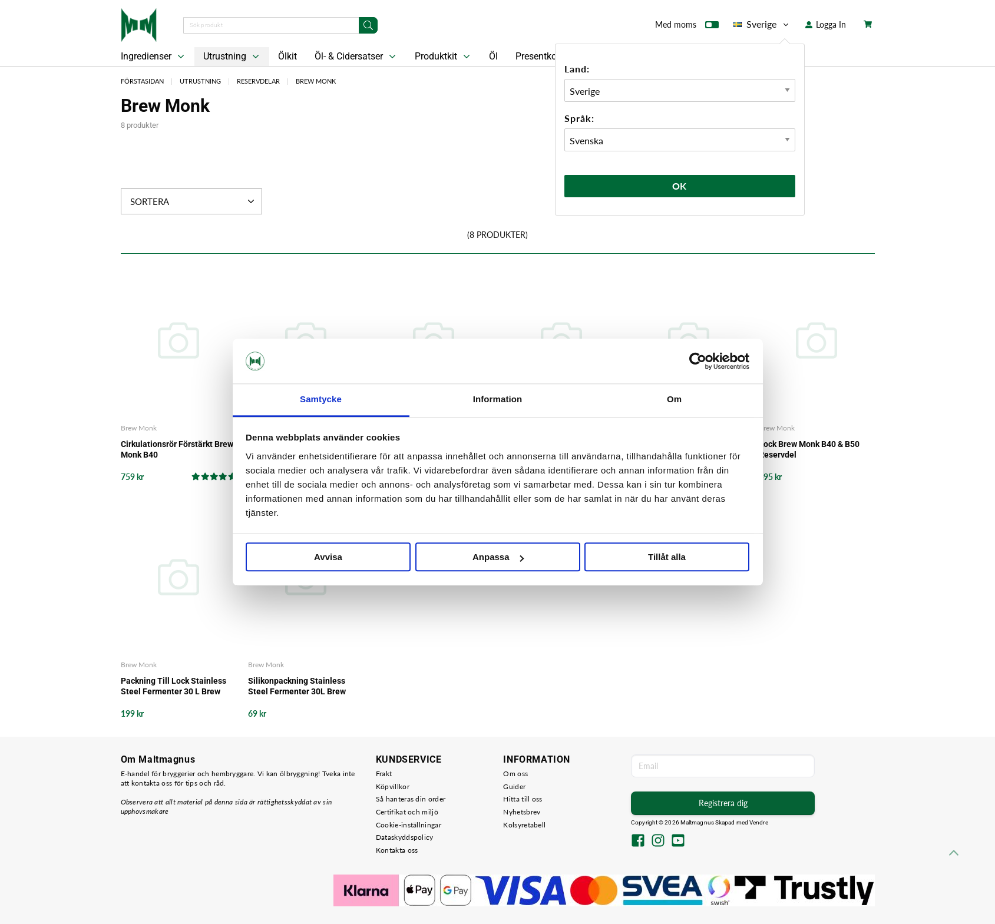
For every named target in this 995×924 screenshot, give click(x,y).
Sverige (762, 24)
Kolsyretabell (524, 824)
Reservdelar (258, 81)
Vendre (758, 822)
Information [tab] (498, 400)
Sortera (193, 201)
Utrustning (232, 56)
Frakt (384, 773)
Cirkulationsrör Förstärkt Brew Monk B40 (177, 449)
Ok (679, 185)
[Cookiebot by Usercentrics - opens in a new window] (697, 361)
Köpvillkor (392, 786)
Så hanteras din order (410, 798)
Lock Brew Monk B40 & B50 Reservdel (809, 449)
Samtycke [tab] (321, 400)
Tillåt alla (667, 557)
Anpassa (498, 557)
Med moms (687, 27)
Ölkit (287, 56)
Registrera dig (723, 803)
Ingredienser (154, 56)
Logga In (825, 24)
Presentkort (539, 56)
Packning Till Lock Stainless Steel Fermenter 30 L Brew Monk (173, 686)
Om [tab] (674, 400)
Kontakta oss (397, 850)
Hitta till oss (522, 798)
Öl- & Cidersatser (356, 56)
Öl (493, 56)
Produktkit (443, 56)
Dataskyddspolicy (405, 837)
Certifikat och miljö (407, 811)
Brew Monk (316, 81)
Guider (514, 786)
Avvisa (328, 557)
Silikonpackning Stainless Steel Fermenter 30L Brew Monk (297, 686)
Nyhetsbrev (521, 811)
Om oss (515, 773)
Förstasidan (142, 81)
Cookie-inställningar (408, 824)
